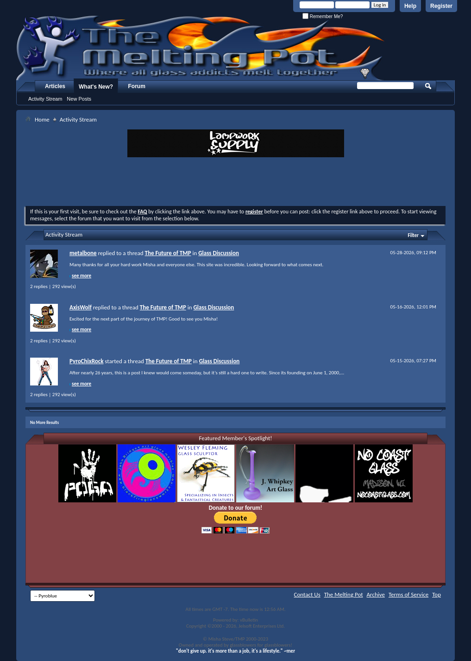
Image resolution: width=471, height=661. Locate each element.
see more (81, 276)
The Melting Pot (343, 594)
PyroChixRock (86, 361)
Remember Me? (322, 16)
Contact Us (307, 594)
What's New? (96, 86)
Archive (376, 594)
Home (42, 119)
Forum (136, 86)
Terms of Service (408, 594)
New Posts (79, 99)
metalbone (83, 253)
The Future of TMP (168, 253)
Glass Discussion (218, 253)
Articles (55, 86)
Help (410, 6)
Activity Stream (45, 99)
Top (436, 594)
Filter (413, 235)
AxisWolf (80, 307)
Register (441, 6)
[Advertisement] (235, 183)
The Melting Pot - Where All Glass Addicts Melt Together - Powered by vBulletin (201, 47)
